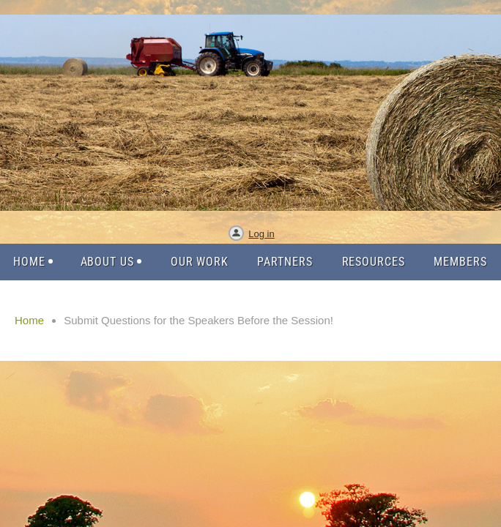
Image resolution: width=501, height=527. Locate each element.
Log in (261, 233)
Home (29, 320)
